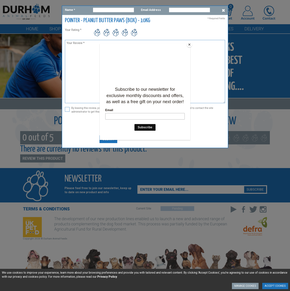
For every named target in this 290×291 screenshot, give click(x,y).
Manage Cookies (245, 285)
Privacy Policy (107, 276)
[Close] (189, 44)
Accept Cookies (275, 285)
